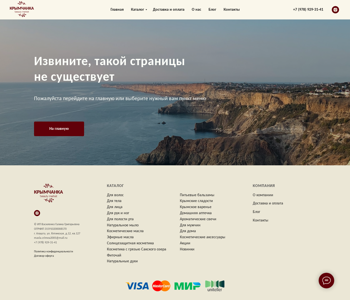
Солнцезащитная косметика (130, 243)
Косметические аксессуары (202, 237)
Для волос (115, 195)
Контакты (232, 10)
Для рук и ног (118, 213)
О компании (263, 195)
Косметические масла (125, 231)
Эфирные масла (120, 237)
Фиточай (114, 255)
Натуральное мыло (123, 225)
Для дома (188, 231)
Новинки (187, 249)
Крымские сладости (196, 201)
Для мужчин (190, 225)
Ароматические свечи (198, 219)
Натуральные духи (122, 261)
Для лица (114, 207)
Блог (212, 10)
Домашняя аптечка (196, 213)
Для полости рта (120, 219)
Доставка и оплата (168, 10)
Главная (117, 10)
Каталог (137, 10)
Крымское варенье (195, 207)
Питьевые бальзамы (197, 195)
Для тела (114, 201)
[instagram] (335, 9)
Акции (185, 243)
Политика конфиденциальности (53, 251)
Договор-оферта (44, 256)
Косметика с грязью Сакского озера (136, 249)
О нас (196, 10)
